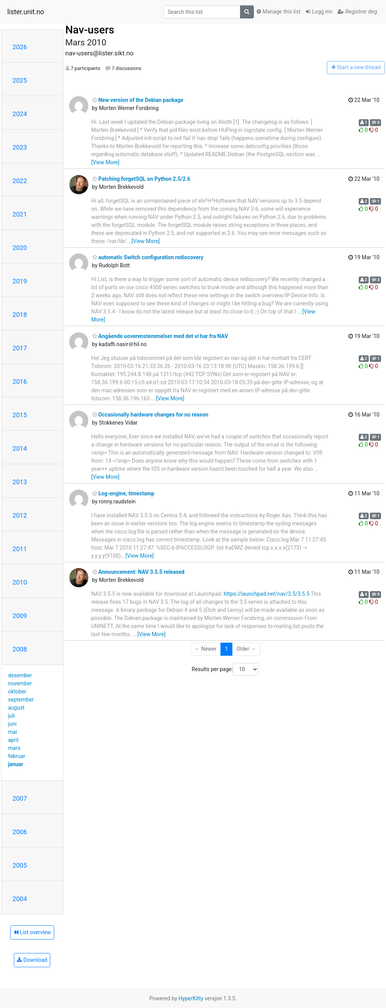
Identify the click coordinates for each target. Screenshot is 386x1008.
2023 (20, 147)
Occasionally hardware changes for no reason (150, 415)
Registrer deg (357, 11)
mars (14, 748)
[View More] (105, 162)
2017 (20, 348)
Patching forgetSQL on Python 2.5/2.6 (141, 179)
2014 (20, 448)
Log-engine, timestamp (123, 493)
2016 (20, 381)
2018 (20, 314)
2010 (20, 582)
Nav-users (89, 29)
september (21, 699)
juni (12, 724)
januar (15, 764)
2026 (20, 47)
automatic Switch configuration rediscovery (148, 257)
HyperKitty (191, 998)
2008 (20, 649)
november (20, 683)
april (13, 740)
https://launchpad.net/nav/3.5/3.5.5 (266, 594)
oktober (17, 691)
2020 (20, 248)
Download (32, 960)
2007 (20, 798)
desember (20, 675)
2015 (20, 415)
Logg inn (319, 11)
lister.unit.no (25, 12)
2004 (20, 899)
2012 (20, 515)
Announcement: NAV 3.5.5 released (138, 572)
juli (11, 716)
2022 (20, 181)
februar (16, 756)
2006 (20, 832)
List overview (32, 932)
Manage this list (278, 11)
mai (12, 732)
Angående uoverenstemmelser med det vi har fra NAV (160, 336)
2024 (20, 114)
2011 (20, 549)
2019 (20, 281)
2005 (20, 865)
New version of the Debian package (138, 100)
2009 (20, 616)
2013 (20, 482)
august (16, 708)
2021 (20, 214)
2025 (20, 80)
